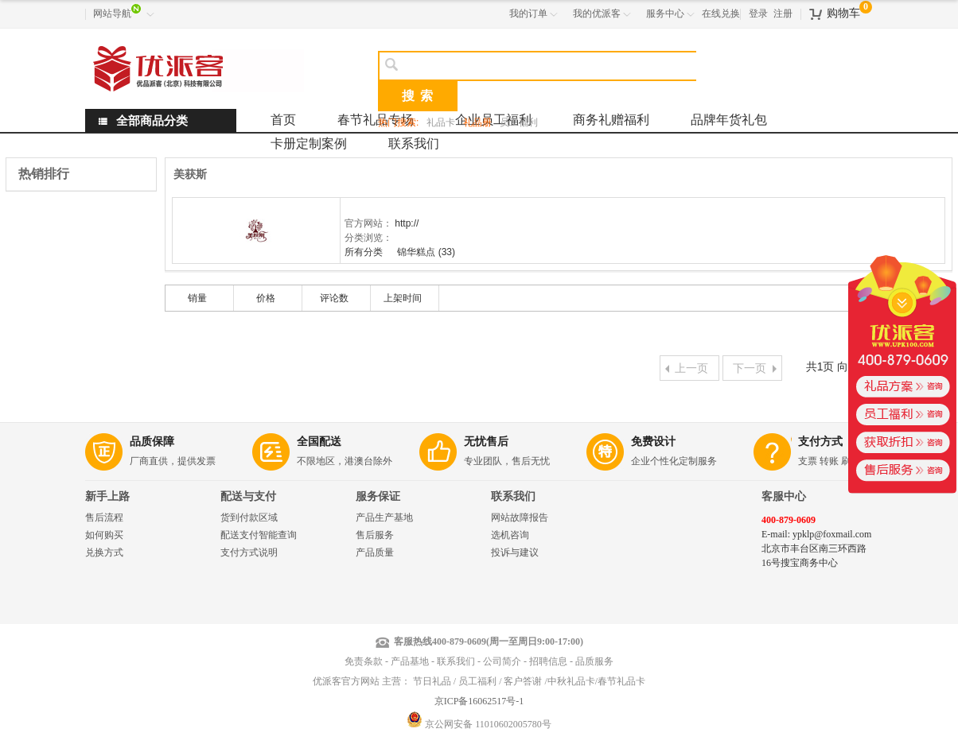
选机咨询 (510, 535)
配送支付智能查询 (258, 535)
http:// (407, 223)
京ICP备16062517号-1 (479, 701)
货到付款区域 (249, 517)
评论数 (334, 298)
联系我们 (413, 143)
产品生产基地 (384, 517)
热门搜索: (398, 122)
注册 (782, 13)
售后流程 (104, 517)
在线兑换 (721, 13)
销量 (197, 298)
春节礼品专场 (375, 119)
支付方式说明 (249, 552)
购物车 (843, 13)
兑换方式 (104, 552)
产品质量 (375, 552)
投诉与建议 (515, 552)
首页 (283, 119)
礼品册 (477, 122)
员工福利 (519, 122)
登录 (758, 13)
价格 (265, 298)
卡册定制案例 (309, 143)
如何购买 (104, 535)
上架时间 (403, 298)
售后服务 (375, 535)
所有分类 (365, 252)
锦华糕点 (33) (426, 252)
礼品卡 (440, 122)
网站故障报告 (519, 517)
